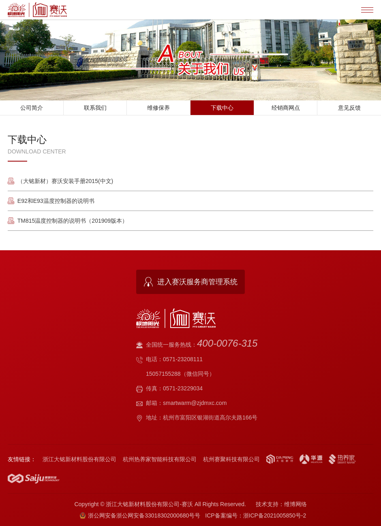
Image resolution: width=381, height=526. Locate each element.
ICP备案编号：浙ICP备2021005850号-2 (255, 515)
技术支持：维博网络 (281, 504)
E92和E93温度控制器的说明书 (55, 201)
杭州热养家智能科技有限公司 (160, 459)
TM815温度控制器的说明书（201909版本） (72, 220)
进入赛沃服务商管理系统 (197, 282)
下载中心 (222, 107)
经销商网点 (286, 107)
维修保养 (158, 107)
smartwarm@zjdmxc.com (195, 403)
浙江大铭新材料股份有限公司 (79, 459)
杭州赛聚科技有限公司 (231, 459)
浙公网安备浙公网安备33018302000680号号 (140, 515)
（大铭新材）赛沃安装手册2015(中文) (65, 181)
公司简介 (31, 107)
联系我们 (95, 107)
